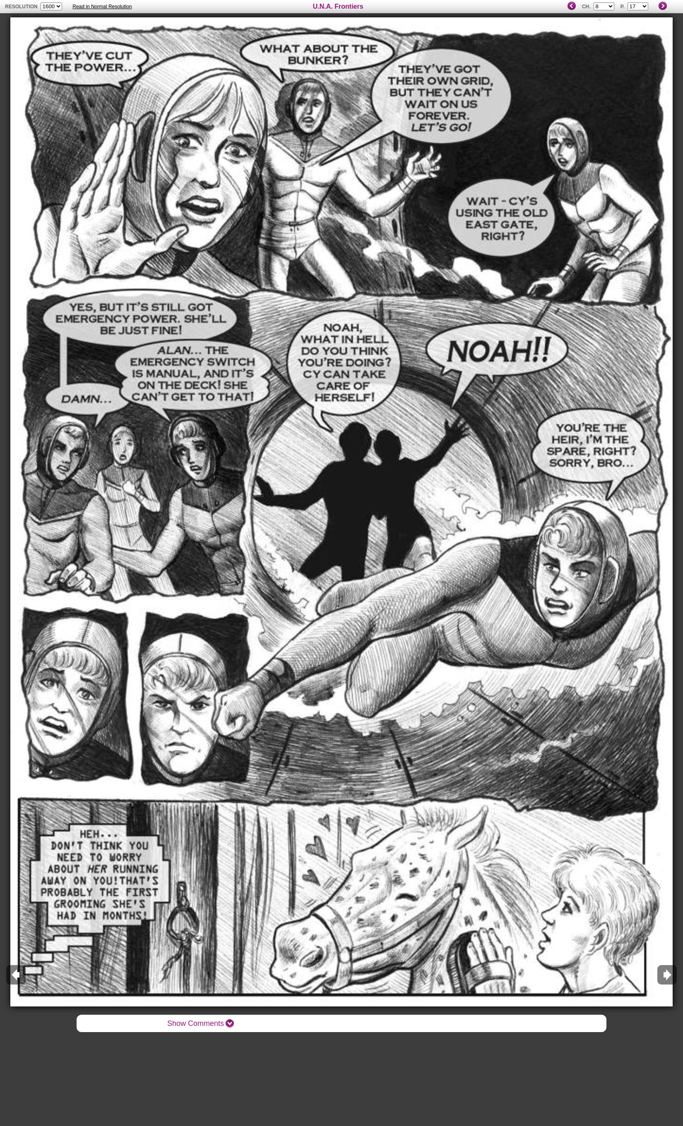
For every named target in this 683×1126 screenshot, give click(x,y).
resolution (22, 7)
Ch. (586, 7)
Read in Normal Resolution (102, 7)
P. (622, 7)
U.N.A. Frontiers (338, 6)
